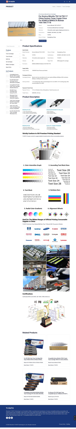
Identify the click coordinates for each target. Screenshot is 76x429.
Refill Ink (13, 59)
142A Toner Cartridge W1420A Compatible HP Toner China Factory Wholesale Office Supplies (15, 102)
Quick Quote (42, 40)
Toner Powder (13, 56)
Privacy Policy (62, 424)
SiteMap (68, 424)
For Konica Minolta (44, 14)
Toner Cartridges (52, 14)
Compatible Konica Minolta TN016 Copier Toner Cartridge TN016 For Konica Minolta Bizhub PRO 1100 (58, 360)
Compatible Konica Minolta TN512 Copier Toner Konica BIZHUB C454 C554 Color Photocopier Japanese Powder (15, 76)
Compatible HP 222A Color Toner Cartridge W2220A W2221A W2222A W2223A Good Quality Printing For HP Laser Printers (15, 86)
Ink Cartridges (13, 61)
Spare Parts (13, 67)
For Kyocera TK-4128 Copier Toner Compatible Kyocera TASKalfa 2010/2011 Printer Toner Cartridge (57, 394)
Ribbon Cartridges (13, 64)
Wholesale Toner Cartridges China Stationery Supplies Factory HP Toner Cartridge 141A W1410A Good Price (14, 97)
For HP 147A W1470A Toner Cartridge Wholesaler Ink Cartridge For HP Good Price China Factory (15, 112)
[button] (21, 40)
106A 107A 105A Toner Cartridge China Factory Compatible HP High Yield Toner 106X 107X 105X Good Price (15, 107)
